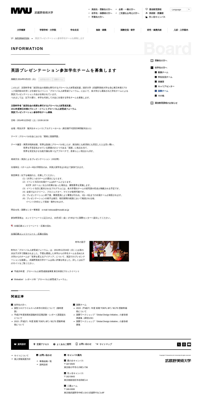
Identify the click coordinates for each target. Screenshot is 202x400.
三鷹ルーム (70, 386)
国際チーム (58, 79)
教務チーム (161, 72)
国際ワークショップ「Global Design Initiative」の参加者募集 (100, 323)
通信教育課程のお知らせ (164, 103)
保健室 (159, 81)
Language (181, 9)
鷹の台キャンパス (74, 361)
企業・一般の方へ (125, 9)
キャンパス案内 (73, 355)
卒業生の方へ (96, 17)
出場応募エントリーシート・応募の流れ (31, 226)
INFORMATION (22, 38)
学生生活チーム (163, 77)
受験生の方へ (159, 60)
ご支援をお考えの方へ (127, 13)
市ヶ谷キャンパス (155, 17)
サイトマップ (104, 344)
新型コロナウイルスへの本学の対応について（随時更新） (37, 310)
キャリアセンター (164, 86)
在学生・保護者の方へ (100, 13)
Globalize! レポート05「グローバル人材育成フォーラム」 (39, 279)
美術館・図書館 (154, 13)
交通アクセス (41, 344)
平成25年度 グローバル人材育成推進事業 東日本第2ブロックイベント (45, 271)
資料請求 (20, 344)
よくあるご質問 (62, 344)
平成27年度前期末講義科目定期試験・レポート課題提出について (38, 316)
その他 (159, 96)
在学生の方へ (45, 79)
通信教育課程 (153, 9)
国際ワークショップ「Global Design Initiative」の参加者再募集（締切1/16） (100, 316)
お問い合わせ (83, 344)
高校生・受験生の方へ (100, 9)
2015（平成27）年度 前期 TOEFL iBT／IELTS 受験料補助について (38, 323)
